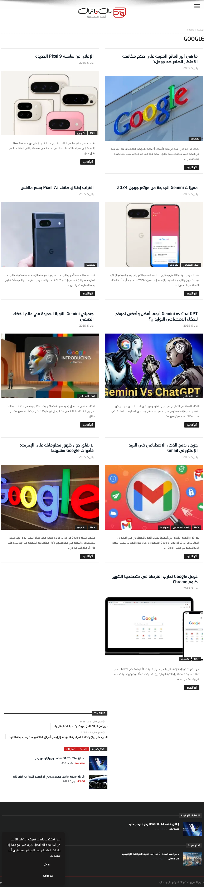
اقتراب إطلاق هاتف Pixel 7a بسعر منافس (57, 187)
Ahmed (80, 781)
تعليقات (70, 749)
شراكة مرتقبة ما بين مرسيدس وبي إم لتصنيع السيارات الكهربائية (48, 776)
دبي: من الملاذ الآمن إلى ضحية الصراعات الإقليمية (150, 853)
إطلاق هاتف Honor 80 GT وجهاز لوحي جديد (59, 758)
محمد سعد (79, 762)
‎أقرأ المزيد (192, 167)
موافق (48, 875)
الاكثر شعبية (98, 749)
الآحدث (83, 749)
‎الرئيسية (200, 29)
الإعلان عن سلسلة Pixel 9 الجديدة (64, 55)
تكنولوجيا (194, 138)
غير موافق (21, 875)
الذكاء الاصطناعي (191, 264)
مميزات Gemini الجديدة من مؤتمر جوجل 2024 (157, 187)
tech (92, 133)
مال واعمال (173, 858)
